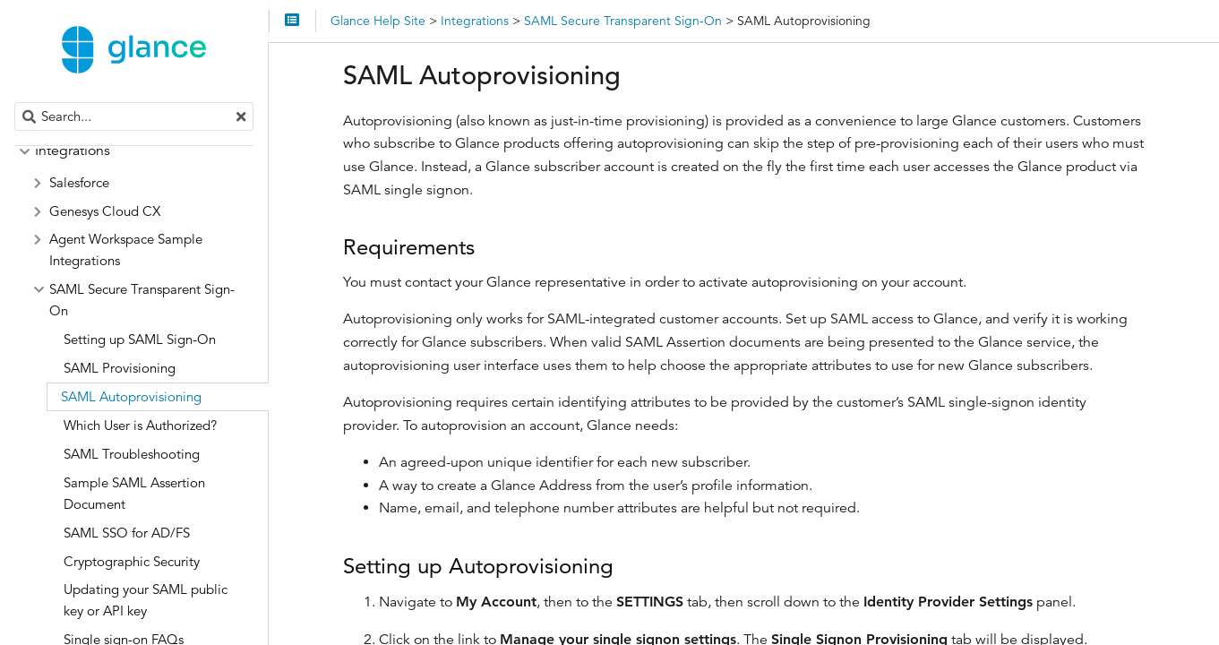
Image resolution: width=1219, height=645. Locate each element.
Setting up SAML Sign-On (140, 339)
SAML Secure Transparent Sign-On (142, 299)
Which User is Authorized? (140, 425)
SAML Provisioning (120, 367)
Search (15, 102)
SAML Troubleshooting (132, 453)
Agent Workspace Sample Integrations (125, 249)
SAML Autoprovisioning (131, 396)
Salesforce (79, 182)
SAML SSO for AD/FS (127, 532)
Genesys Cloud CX (104, 210)
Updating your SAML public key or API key (145, 599)
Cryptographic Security (132, 561)
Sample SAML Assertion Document (134, 493)
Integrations (72, 150)
